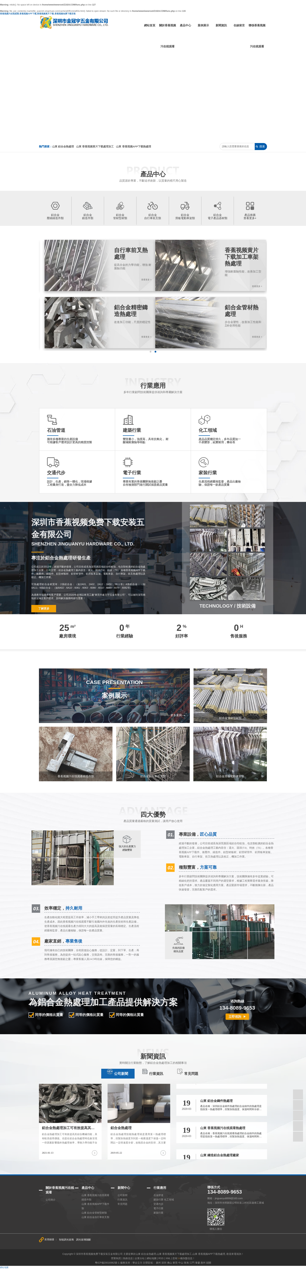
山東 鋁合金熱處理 (63, 146)
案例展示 (203, 25)
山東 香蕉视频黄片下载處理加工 (95, 146)
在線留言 (239, 25)
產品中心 (185, 25)
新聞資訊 (221, 25)
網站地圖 (4, 1267)
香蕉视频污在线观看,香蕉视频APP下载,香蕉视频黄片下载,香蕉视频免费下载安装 (38, 13)
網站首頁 (149, 25)
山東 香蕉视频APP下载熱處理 (133, 146)
